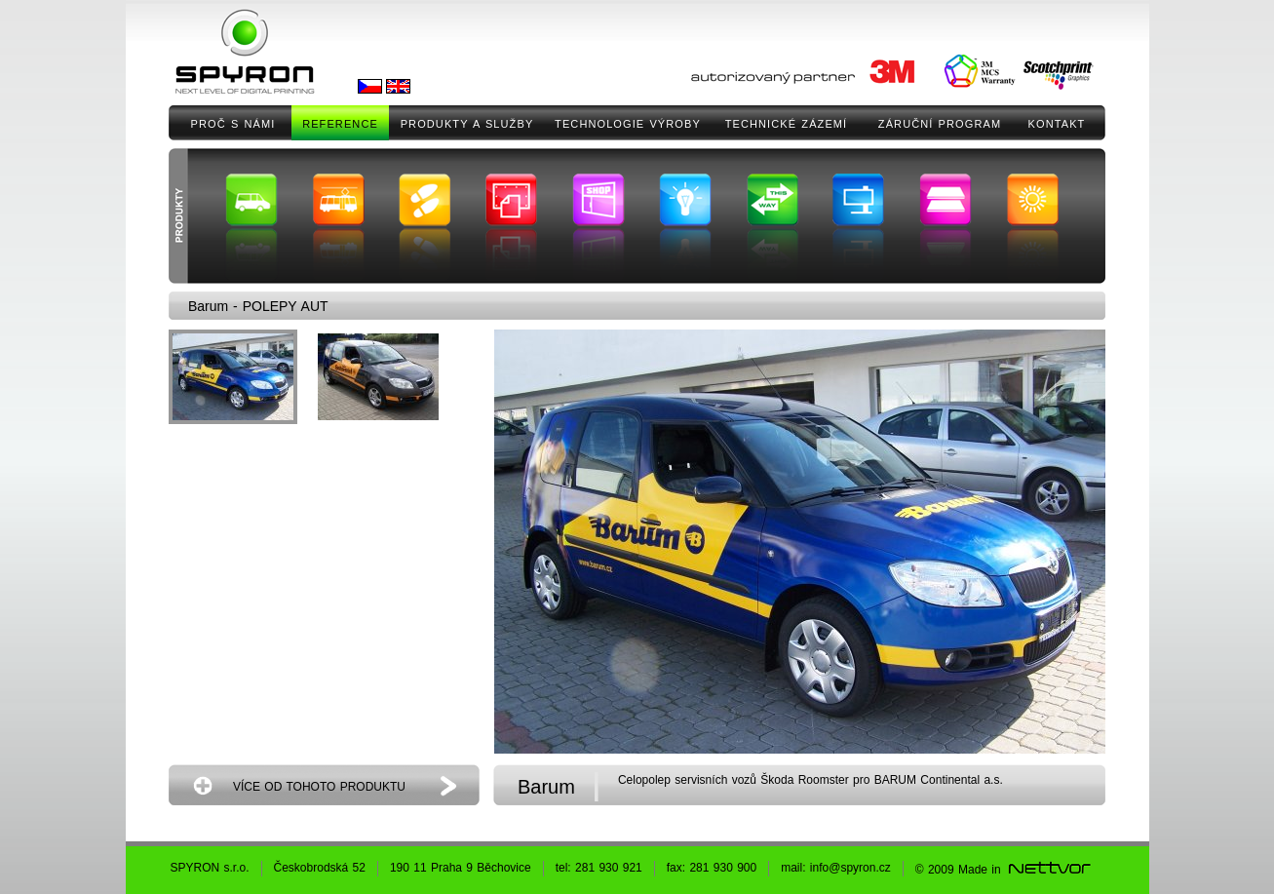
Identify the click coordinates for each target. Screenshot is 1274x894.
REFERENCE (340, 124)
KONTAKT (1057, 124)
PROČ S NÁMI (233, 124)
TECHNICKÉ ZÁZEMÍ (786, 124)
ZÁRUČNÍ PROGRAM (939, 124)
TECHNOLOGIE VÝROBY (628, 124)
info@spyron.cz (850, 868)
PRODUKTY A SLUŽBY (467, 124)
